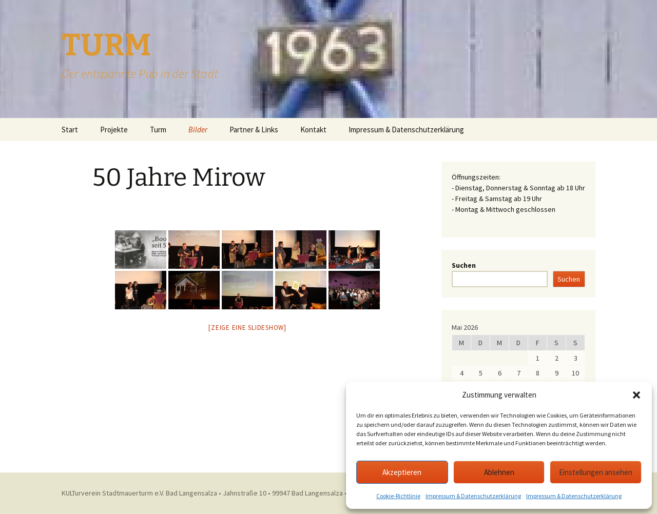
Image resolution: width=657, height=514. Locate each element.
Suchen (464, 265)
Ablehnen (499, 472)
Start (70, 129)
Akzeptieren (401, 472)
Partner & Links (253, 129)
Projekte (114, 129)
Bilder (197, 129)
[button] (636, 395)
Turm (158, 129)
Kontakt (313, 129)
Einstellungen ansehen (595, 472)
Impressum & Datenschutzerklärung (473, 496)
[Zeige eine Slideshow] (247, 327)
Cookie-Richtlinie (398, 496)
